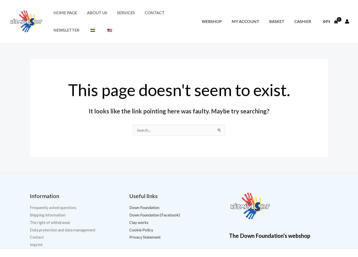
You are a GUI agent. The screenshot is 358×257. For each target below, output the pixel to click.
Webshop (236, 15)
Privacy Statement (145, 225)
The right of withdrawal (50, 210)
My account (263, 15)
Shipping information (47, 203)
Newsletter (156, 15)
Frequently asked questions (53, 196)
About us (87, 15)
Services (108, 15)
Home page (62, 15)
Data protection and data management (62, 218)
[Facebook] (271, 253)
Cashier (306, 15)
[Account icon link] (347, 15)
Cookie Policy (141, 218)
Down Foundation (144, 196)
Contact (130, 15)
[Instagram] (296, 253)
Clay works (138, 210)
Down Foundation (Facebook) (154, 203)
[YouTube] (283, 253)
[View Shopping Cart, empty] (330, 16)
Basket (287, 15)
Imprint (36, 233)
